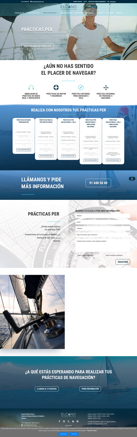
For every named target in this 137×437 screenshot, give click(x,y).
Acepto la (84, 255)
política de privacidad (87, 255)
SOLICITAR (123, 262)
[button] (132, 178)
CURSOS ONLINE (19, 13)
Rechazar (63, 434)
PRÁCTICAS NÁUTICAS (49, 13)
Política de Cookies (92, 430)
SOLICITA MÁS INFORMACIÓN (37, 46)
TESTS (85, 1)
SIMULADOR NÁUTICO (66, 13)
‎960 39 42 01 (35, 423)
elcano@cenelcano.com (30, 425)
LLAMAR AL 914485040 (47, 389)
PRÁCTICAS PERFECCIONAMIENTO (97, 1)
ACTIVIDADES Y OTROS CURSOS (84, 13)
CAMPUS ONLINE (77, 1)
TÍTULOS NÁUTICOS (33, 13)
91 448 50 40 (26, 1)
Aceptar (74, 434)
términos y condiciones (116, 255)
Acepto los (113, 255)
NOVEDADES (110, 13)
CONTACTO (119, 13)
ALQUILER (100, 13)
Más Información (24, 149)
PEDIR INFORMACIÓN (90, 389)
